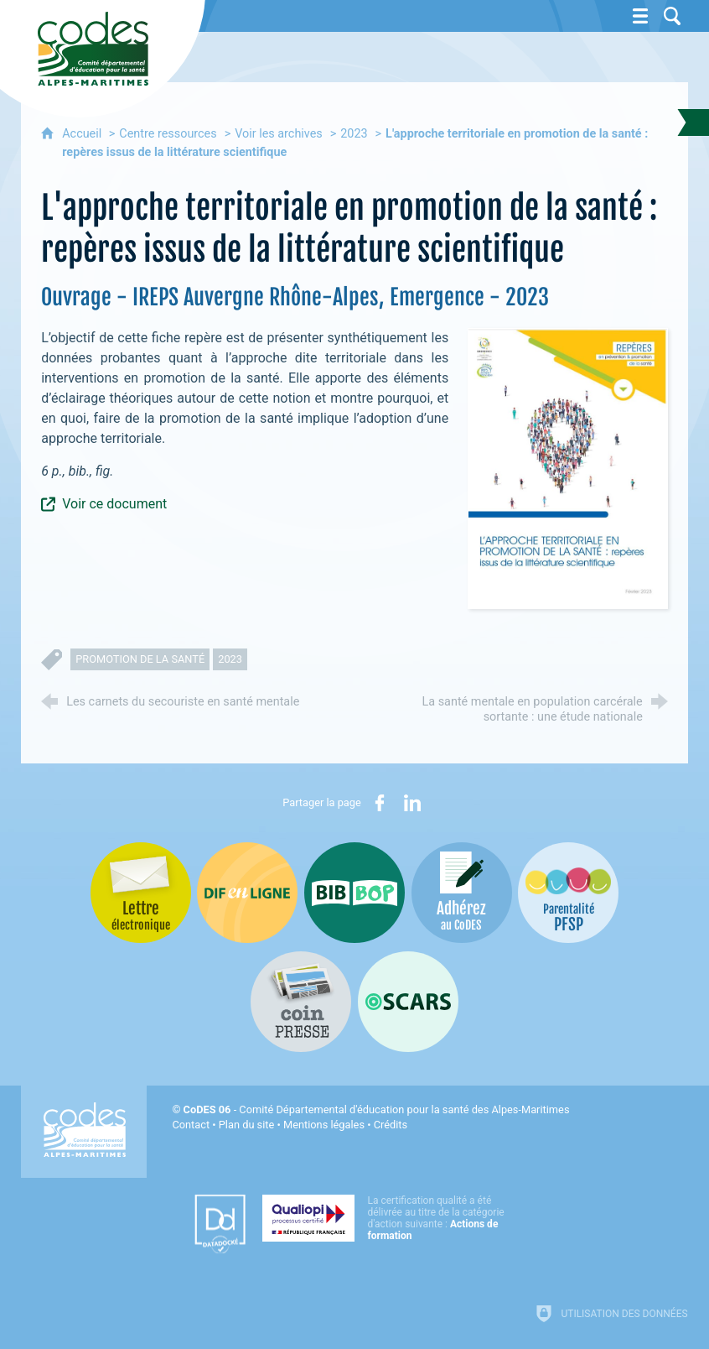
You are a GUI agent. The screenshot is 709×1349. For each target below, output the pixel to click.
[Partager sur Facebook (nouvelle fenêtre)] (379, 803)
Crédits (390, 1124)
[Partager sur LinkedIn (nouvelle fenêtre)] (412, 803)
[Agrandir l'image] (568, 468)
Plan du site (247, 1124)
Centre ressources (167, 134)
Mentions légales (324, 1124)
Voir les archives (279, 134)
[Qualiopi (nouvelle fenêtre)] (388, 1218)
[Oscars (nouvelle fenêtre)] (408, 1001)
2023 (353, 134)
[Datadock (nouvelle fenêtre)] (220, 1224)
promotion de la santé (139, 659)
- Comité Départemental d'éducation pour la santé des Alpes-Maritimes (377, 1109)
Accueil (83, 134)
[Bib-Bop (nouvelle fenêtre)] (354, 892)
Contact (191, 1124)
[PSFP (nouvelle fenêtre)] (568, 892)
